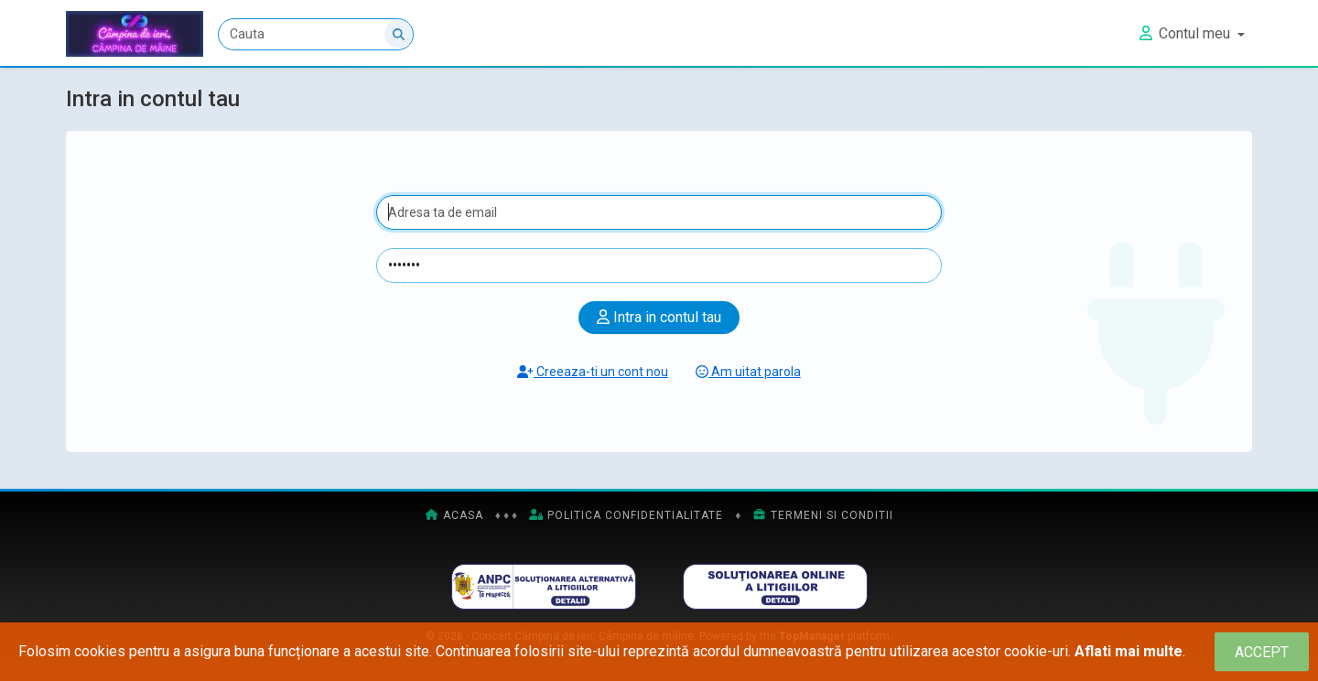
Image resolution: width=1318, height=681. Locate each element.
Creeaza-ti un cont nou (592, 371)
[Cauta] (316, 34)
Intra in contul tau (659, 317)
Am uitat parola (748, 371)
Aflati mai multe (1129, 651)
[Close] (1262, 652)
